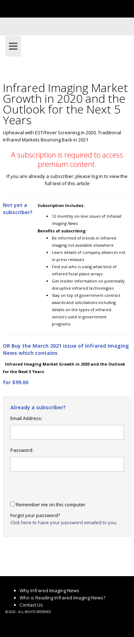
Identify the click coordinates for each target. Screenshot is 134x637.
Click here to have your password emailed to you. (63, 522)
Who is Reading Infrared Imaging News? (62, 597)
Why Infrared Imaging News (49, 590)
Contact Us (31, 605)
